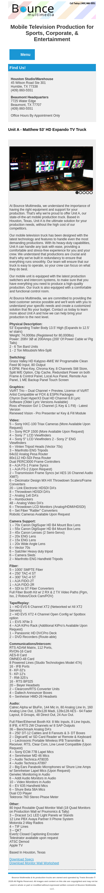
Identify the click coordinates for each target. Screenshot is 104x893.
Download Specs (21, 859)
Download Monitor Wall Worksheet (34, 863)
